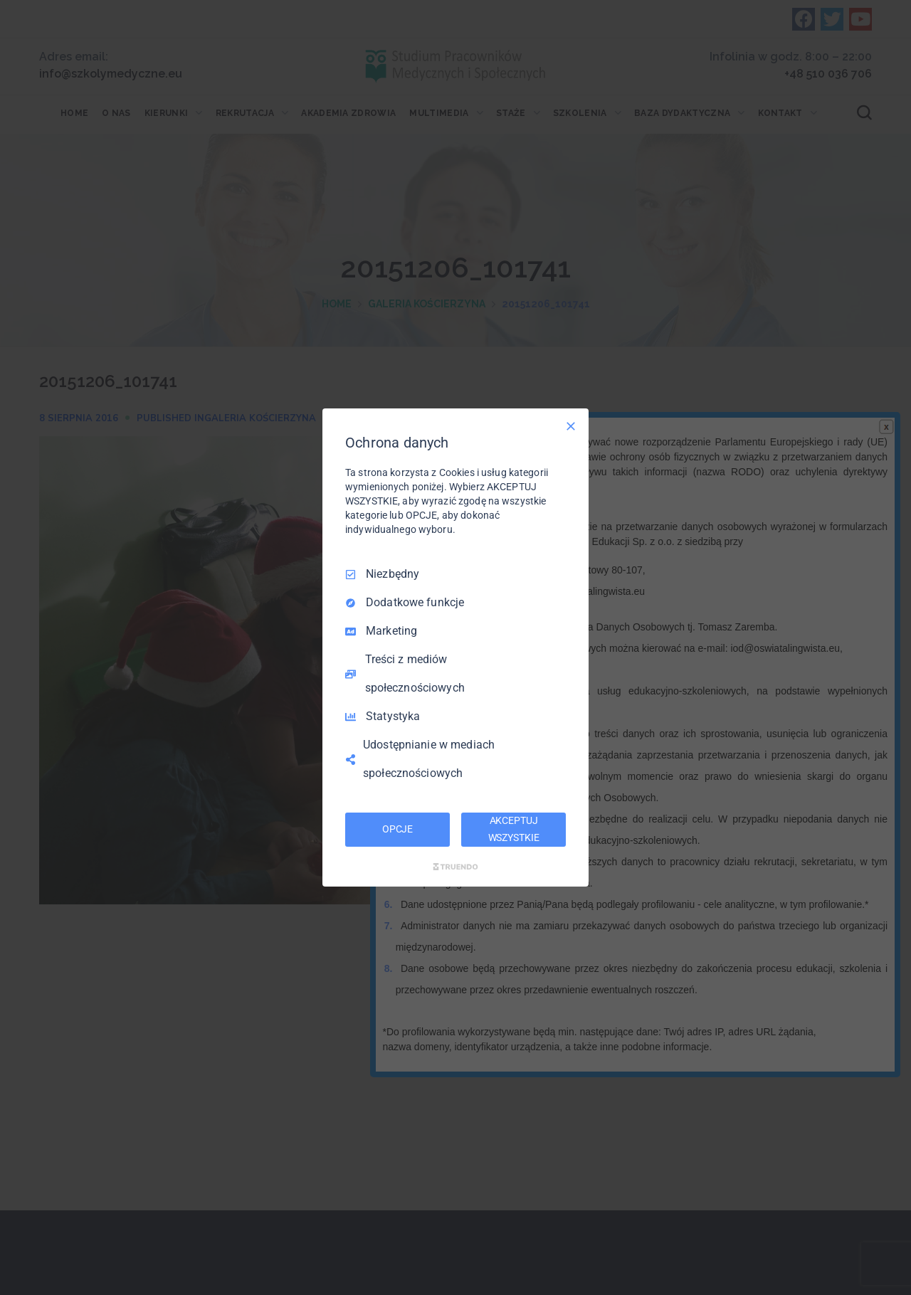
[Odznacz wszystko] (571, 426)
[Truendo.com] (455, 866)
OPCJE (397, 829)
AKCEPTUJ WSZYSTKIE (513, 829)
